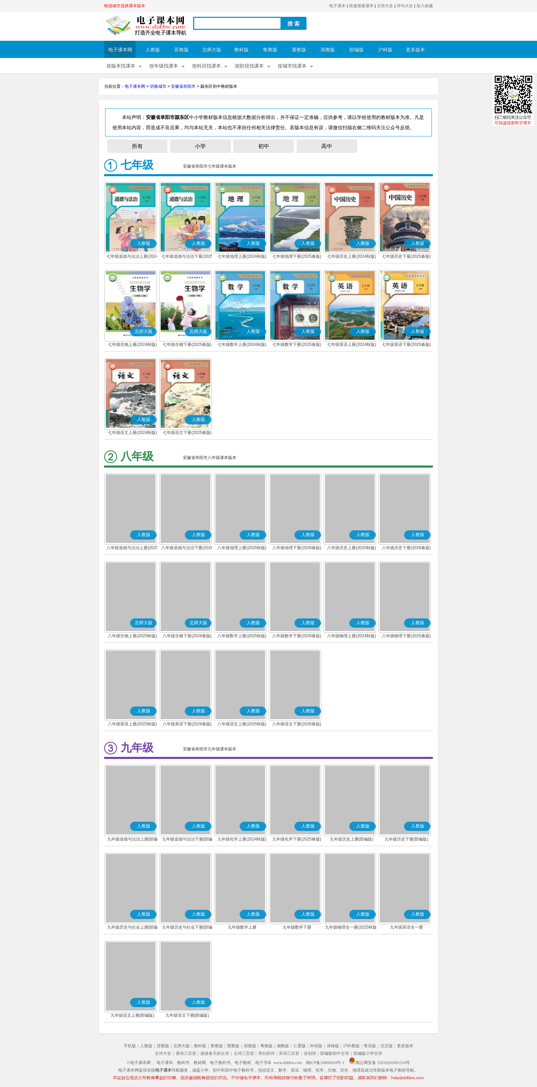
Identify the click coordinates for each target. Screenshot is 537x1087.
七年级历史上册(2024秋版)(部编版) (351, 257)
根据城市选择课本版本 (124, 5)
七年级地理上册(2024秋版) (241, 256)
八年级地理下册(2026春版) (296, 547)
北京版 (386, 1045)
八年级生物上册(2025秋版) (132, 635)
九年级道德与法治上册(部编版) (132, 840)
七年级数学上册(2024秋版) (241, 344)
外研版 (316, 1045)
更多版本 (415, 49)
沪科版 (385, 49)
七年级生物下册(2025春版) (187, 344)
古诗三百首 (244, 1053)
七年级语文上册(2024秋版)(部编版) (132, 433)
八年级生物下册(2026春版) (187, 635)
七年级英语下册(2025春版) (406, 344)
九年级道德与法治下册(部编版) (187, 840)
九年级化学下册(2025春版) (296, 839)
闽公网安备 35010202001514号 (379, 1062)
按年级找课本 (163, 66)
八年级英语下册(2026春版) (187, 724)
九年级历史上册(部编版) (352, 839)
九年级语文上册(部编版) (132, 1015)
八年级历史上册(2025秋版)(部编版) (351, 548)
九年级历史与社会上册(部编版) (132, 928)
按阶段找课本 (249, 66)
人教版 (153, 49)
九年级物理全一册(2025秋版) (351, 927)
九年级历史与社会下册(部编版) (187, 928)
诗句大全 (405, 5)
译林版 (333, 1045)
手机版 (130, 1045)
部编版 (356, 49)
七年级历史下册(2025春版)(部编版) (406, 257)
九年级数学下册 (297, 927)
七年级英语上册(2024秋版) (351, 344)
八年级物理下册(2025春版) (406, 635)
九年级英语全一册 (406, 927)
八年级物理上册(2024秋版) (351, 635)
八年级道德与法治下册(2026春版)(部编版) (187, 548)
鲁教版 (270, 49)
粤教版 (266, 1045)
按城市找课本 (292, 66)
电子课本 (337, 5)
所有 (137, 146)
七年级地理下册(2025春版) (296, 256)
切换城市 (158, 86)
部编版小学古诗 (367, 1053)
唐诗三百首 (186, 1053)
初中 (263, 146)
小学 (200, 146)
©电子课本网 (139, 1062)
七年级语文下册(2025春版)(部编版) (187, 433)
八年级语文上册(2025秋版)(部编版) (241, 725)
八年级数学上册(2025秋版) (241, 635)
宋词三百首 (289, 1053)
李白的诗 (266, 1053)
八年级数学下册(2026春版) (296, 635)
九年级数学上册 (242, 927)
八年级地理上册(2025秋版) (241, 547)
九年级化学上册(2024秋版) (241, 839)
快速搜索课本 (361, 5)
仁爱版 (300, 1045)
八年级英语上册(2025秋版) (132, 724)
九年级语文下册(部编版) (187, 1015)
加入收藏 (424, 5)
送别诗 (310, 1053)
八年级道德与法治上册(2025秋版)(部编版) (132, 548)
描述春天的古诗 (214, 1053)
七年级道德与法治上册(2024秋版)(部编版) (132, 257)
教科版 (241, 49)
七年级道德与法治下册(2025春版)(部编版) (187, 257)
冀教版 (299, 49)
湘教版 (283, 1045)
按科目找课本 (206, 66)
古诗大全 (385, 5)
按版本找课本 (121, 66)
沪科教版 (351, 1045)
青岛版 (370, 1045)
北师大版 (211, 49)
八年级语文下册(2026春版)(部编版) (296, 725)
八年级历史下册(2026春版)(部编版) (406, 548)
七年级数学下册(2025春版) (296, 344)
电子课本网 (120, 49)
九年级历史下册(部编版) (406, 839)
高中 (326, 146)
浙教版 (328, 49)
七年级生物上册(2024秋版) (132, 344)
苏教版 (181, 49)
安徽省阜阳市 (183, 86)
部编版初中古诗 (334, 1053)
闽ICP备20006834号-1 (325, 1062)
